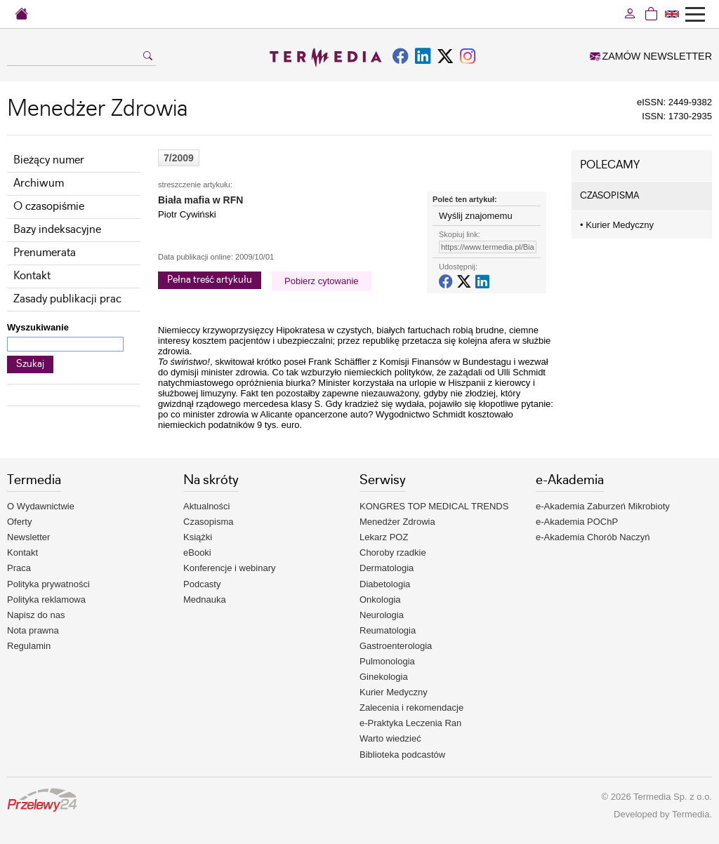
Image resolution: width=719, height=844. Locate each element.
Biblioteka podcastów (402, 754)
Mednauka (204, 599)
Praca (19, 568)
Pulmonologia (387, 661)
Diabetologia (385, 584)
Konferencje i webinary (229, 568)
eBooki (197, 552)
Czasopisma (208, 521)
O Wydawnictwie (40, 506)
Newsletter (28, 537)
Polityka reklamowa (46, 599)
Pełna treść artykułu (209, 280)
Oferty (19, 521)
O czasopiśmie (48, 207)
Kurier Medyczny (617, 225)
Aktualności (206, 506)
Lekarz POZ (384, 537)
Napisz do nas (36, 615)
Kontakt (32, 276)
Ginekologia (384, 676)
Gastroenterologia (396, 646)
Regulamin (29, 646)
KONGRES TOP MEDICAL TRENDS (434, 506)
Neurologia (382, 615)
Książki (197, 537)
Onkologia (380, 599)
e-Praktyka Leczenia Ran (410, 723)
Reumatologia (388, 630)
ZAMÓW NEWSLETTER (651, 56)
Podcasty (201, 584)
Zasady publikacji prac (67, 299)
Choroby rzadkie (393, 552)
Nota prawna (33, 630)
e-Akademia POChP (577, 521)
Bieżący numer (48, 160)
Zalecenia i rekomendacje (411, 707)
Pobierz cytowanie (321, 281)
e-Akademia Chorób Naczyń (593, 537)
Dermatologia (387, 568)
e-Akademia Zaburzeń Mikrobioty (603, 506)
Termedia (690, 814)
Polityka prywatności (48, 584)
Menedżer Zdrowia (397, 521)
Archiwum (38, 183)
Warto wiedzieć (390, 738)
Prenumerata (44, 253)
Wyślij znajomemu (476, 215)
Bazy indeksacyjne (57, 230)
